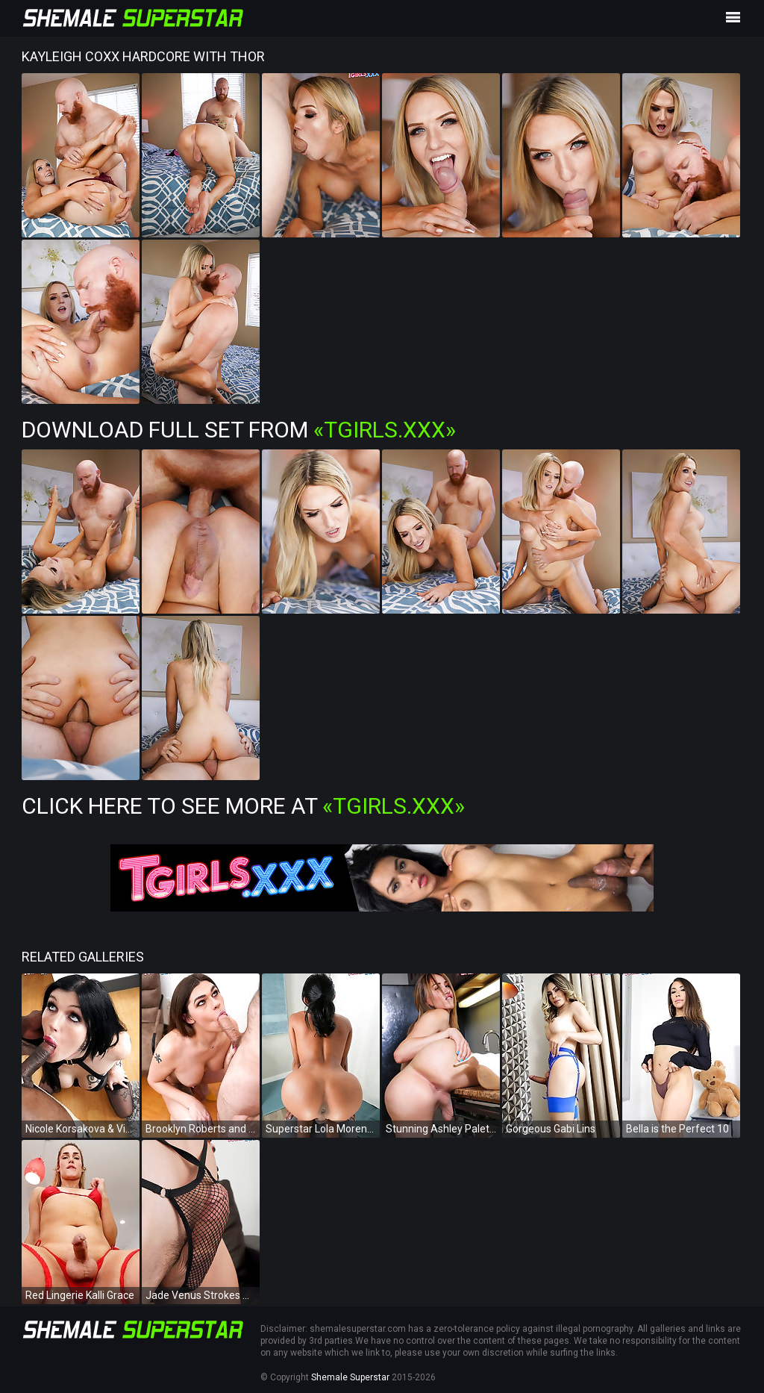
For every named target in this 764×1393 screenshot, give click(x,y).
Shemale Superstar (350, 1377)
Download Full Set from (239, 430)
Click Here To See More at (243, 806)
